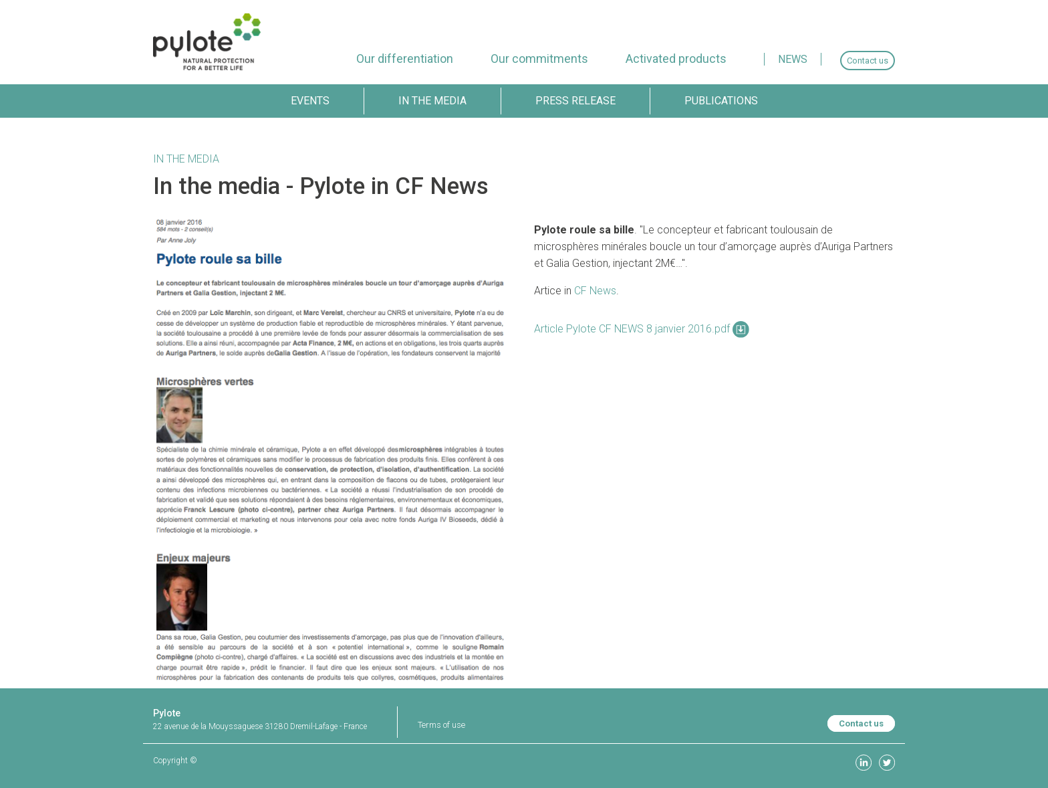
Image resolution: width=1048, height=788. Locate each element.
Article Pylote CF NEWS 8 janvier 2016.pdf (641, 328)
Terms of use (441, 725)
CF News (595, 290)
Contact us (861, 723)
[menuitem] (404, 58)
